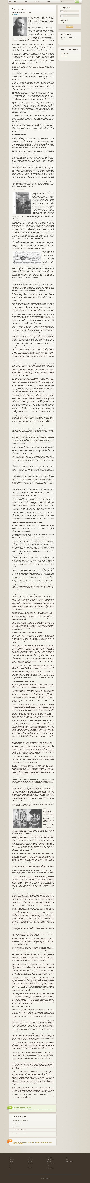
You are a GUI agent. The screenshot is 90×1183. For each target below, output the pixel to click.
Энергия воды (19, 9)
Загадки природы (26, 12)
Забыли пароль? (64, 20)
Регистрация (63, 22)
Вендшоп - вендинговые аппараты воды (68, 38)
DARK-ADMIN (16, 14)
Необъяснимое (16, 12)
